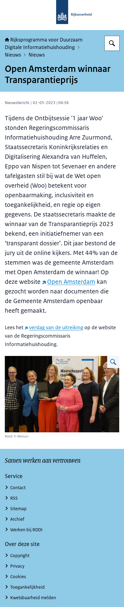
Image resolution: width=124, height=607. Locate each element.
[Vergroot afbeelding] (113, 362)
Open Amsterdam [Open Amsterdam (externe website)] (68, 282)
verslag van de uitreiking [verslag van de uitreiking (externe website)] (54, 327)
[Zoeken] (112, 43)
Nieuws (13, 54)
